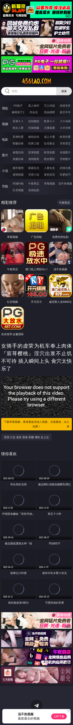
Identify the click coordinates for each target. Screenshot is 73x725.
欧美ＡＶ (49, 121)
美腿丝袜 (18, 159)
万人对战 (49, 105)
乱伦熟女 (49, 143)
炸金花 (34, 112)
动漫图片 (65, 152)
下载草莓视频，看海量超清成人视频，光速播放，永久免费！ (37, 424)
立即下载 (59, 716)
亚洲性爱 (18, 137)
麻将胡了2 (18, 112)
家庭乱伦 (33, 168)
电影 (5, 139)
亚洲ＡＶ (18, 121)
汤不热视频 (65, 183)
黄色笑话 (49, 174)
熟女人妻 (18, 128)
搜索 (64, 91)
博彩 (5, 108)
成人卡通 (49, 137)
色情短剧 (33, 190)
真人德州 (33, 105)
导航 (5, 186)
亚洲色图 (33, 152)
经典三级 (33, 143)
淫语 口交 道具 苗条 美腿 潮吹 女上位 (26, 437)
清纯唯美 (33, 159)
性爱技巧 (65, 174)
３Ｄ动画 (65, 121)
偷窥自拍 (18, 152)
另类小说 (33, 174)
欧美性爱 (65, 137)
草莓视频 (49, 183)
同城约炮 (18, 183)
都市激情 (18, 168)
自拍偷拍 (33, 121)
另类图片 (65, 159)
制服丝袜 (18, 143)
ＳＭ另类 (65, 128)
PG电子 (18, 105)
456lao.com (36, 81)
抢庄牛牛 (65, 112)
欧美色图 (49, 152)
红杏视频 (18, 190)
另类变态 (65, 143)
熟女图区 (49, 159)
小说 (5, 171)
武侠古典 (65, 168)
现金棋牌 (49, 112)
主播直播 (49, 128)
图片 (5, 155)
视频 (5, 124)
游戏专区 (65, 105)
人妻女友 (49, 168)
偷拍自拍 (33, 137)
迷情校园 (18, 174)
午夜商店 (33, 183)
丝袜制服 (33, 128)
